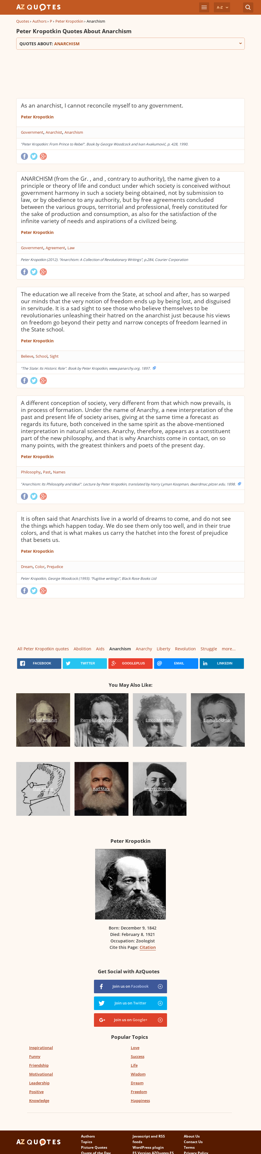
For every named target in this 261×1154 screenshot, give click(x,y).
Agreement (55, 247)
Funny (34, 1056)
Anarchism (74, 132)
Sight (54, 356)
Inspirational (41, 1047)
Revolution (185, 648)
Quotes (22, 21)
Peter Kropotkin (69, 21)
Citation (148, 947)
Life (134, 1065)
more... (229, 648)
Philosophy (31, 472)
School (41, 356)
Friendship (39, 1065)
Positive (36, 1091)
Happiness (140, 1100)
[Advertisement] (123, 73)
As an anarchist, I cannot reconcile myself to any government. (102, 105)
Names (59, 472)
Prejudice (55, 566)
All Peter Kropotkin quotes (43, 648)
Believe (27, 356)
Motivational (41, 1074)
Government (32, 132)
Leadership (39, 1083)
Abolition (82, 648)
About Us (192, 1136)
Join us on (130, 986)
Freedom (139, 1091)
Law (71, 247)
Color (39, 566)
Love (135, 1047)
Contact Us (193, 1141)
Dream (27, 566)
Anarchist (54, 132)
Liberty (163, 648)
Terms (189, 1147)
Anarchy (144, 648)
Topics (86, 1141)
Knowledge (39, 1100)
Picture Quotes (94, 1147)
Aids (100, 648)
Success (137, 1056)
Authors (39, 21)
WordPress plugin (148, 1147)
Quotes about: (130, 43)
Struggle (209, 648)
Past (47, 472)
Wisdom (138, 1074)
